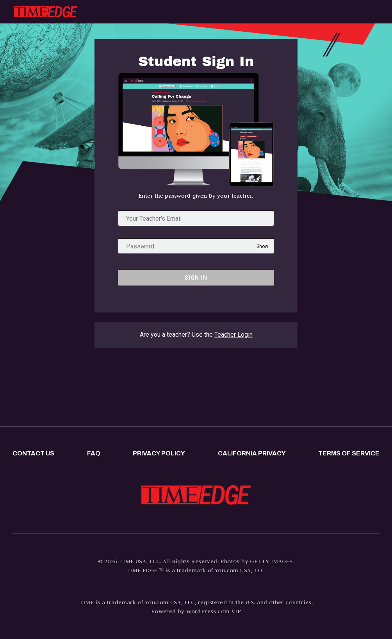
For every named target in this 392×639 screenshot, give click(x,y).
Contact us (33, 453)
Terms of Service (349, 453)
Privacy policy (159, 453)
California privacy (252, 453)
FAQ (93, 453)
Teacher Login (233, 334)
